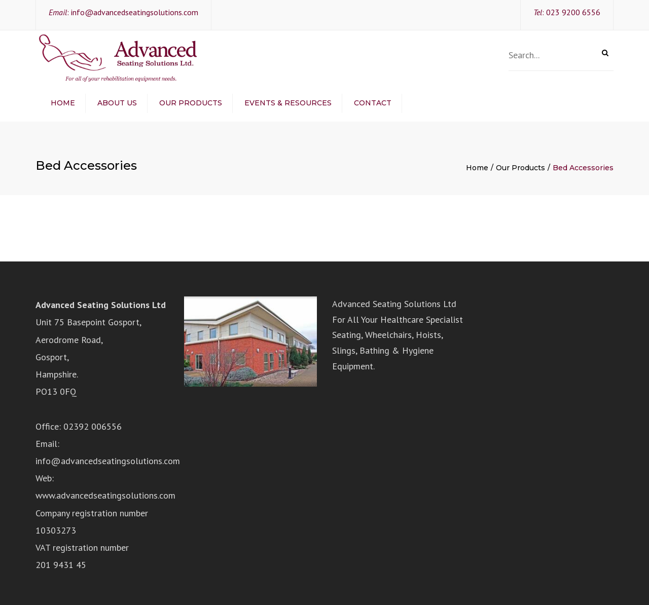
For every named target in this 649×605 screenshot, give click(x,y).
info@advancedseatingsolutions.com (134, 12)
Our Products (190, 102)
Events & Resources (288, 102)
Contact (372, 102)
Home (63, 102)
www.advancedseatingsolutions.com (105, 495)
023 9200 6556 (573, 12)
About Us (117, 102)
